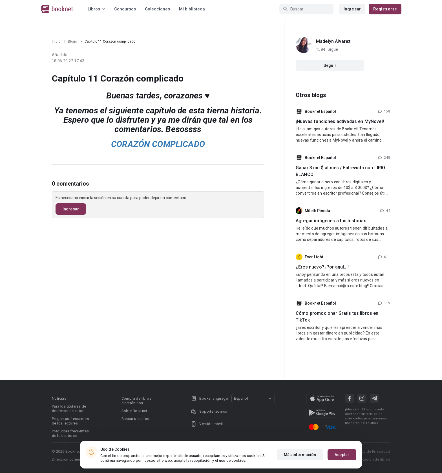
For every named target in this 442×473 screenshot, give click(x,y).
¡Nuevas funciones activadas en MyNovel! (340, 121)
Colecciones (157, 9)
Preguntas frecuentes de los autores (70, 433)
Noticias (59, 398)
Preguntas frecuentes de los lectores (70, 421)
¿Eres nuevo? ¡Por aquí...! (322, 267)
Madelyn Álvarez (333, 41)
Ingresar (352, 9)
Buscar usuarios (135, 419)
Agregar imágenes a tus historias (331, 220)
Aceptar (342, 454)
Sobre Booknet (134, 411)
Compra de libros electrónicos (136, 400)
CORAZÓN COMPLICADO (158, 144)
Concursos (125, 9)
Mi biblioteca (192, 9)
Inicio (56, 41)
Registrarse (385, 9)
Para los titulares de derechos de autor (69, 408)
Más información (300, 454)
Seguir (330, 65)
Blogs (72, 41)
